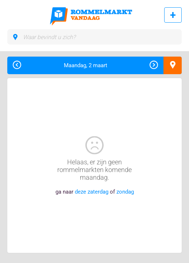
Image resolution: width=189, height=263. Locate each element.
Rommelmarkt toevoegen (173, 15)
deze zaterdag (91, 191)
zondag (125, 191)
